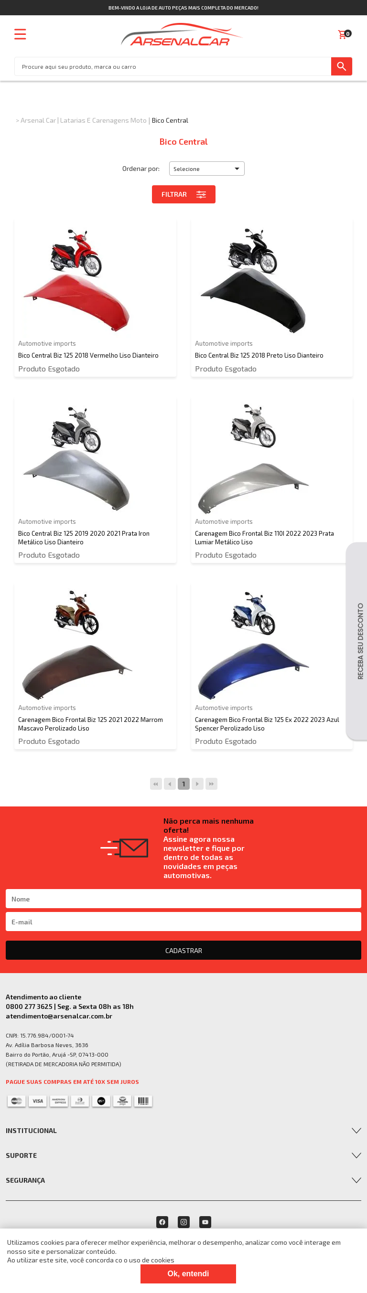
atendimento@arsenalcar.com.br (59, 1016)
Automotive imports (47, 343)
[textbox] (173, 66)
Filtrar (184, 194)
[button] (207, 168)
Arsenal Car (38, 120)
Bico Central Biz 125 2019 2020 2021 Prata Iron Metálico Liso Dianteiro (84, 538)
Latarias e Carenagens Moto (103, 120)
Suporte (21, 1155)
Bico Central (170, 120)
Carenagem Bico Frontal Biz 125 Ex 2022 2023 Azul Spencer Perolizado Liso (267, 724)
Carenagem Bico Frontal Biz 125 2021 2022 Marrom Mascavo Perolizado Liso (90, 724)
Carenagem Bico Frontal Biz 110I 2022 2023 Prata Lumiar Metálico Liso (264, 538)
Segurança (25, 1180)
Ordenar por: (141, 168)
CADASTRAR (183, 950)
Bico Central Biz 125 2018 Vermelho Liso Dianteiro (88, 355)
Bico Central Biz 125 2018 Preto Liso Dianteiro (259, 355)
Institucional (31, 1130)
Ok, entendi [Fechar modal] (188, 1274)
